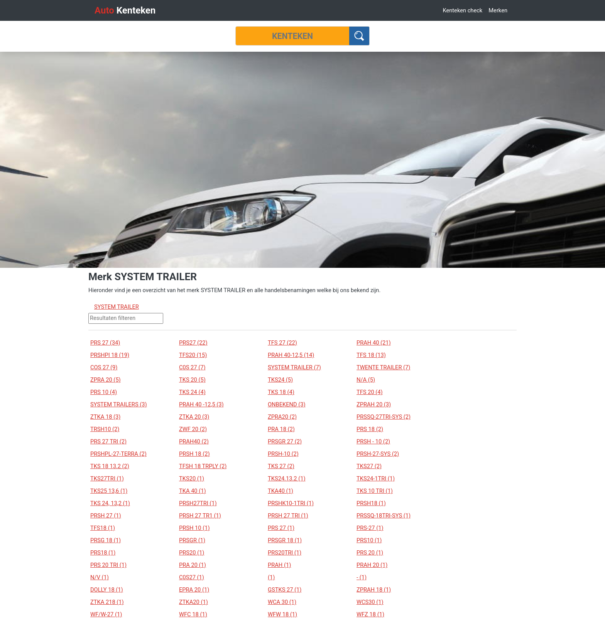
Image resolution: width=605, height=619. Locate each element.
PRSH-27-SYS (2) (378, 453)
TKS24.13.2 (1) (287, 478)
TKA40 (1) (280, 490)
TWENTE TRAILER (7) (383, 367)
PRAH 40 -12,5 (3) (201, 404)
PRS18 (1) (102, 552)
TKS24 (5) (280, 379)
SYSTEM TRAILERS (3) (118, 404)
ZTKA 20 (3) (194, 416)
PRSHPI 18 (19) (109, 355)
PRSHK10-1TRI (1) (291, 503)
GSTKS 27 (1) (284, 589)
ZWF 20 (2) (193, 429)
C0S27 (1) (191, 577)
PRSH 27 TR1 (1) (200, 515)
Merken (497, 10)
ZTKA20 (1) (193, 602)
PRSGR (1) (192, 540)
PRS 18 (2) (370, 429)
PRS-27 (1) (370, 527)
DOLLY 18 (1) (106, 589)
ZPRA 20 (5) (105, 379)
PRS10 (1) (369, 540)
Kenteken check (462, 10)
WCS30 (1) (370, 602)
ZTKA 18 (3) (105, 416)
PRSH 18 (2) (194, 453)
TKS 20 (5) (192, 379)
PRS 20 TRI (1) (108, 564)
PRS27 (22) (193, 342)
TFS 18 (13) (371, 355)
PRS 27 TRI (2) (108, 441)
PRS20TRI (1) (284, 552)
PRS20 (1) (191, 552)
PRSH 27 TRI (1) (288, 515)
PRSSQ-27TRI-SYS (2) (384, 416)
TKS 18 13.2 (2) (109, 466)
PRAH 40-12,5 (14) (291, 355)
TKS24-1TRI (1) (376, 478)
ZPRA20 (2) (282, 416)
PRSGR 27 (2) (285, 441)
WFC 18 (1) (193, 614)
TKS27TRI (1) (107, 478)
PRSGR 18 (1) (285, 540)
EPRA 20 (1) (194, 589)
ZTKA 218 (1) (107, 602)
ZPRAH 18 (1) (374, 589)
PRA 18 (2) (281, 429)
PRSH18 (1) (371, 503)
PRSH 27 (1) (105, 515)
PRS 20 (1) (370, 552)
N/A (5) (366, 379)
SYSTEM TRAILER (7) (294, 367)
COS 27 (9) (103, 367)
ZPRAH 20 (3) (374, 404)
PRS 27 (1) (281, 527)
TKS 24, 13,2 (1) (110, 503)
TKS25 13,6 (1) (108, 490)
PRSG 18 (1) (105, 540)
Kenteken (125, 10)
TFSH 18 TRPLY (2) (202, 466)
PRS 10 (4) (103, 392)
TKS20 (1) (191, 478)
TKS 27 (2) (281, 466)
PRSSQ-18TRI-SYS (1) (384, 515)
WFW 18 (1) (282, 614)
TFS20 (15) (193, 355)
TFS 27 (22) (282, 342)
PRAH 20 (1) (372, 564)
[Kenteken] (292, 36)
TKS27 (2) (369, 466)
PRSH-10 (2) (283, 453)
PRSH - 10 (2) (373, 441)
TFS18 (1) (102, 527)
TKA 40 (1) (192, 490)
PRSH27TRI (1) (198, 503)
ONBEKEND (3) (287, 404)
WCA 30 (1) (282, 602)
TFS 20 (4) (370, 392)
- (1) (362, 577)
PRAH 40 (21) (374, 342)
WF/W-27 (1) (106, 614)
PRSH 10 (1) (194, 527)
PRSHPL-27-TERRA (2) (118, 453)
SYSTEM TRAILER (116, 306)
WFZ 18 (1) (370, 614)
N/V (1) (99, 577)
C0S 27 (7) (192, 367)
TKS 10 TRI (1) (375, 490)
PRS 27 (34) (105, 342)
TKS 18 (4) (281, 392)
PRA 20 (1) (192, 564)
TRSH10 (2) (104, 429)
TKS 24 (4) (192, 392)
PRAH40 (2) (194, 441)
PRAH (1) (279, 564)
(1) (271, 577)
